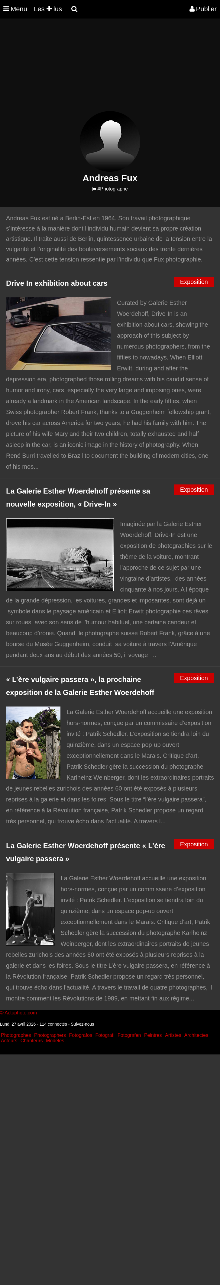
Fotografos (80, 1035)
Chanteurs (32, 1040)
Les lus (48, 9)
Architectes (196, 1035)
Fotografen (129, 1035)
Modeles (55, 1040)
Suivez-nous (82, 1024)
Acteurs (9, 1040)
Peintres (153, 1035)
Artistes (173, 1035)
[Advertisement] (110, 68)
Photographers (50, 1035)
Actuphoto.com (21, 1012)
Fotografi (104, 1035)
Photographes (16, 1035)
